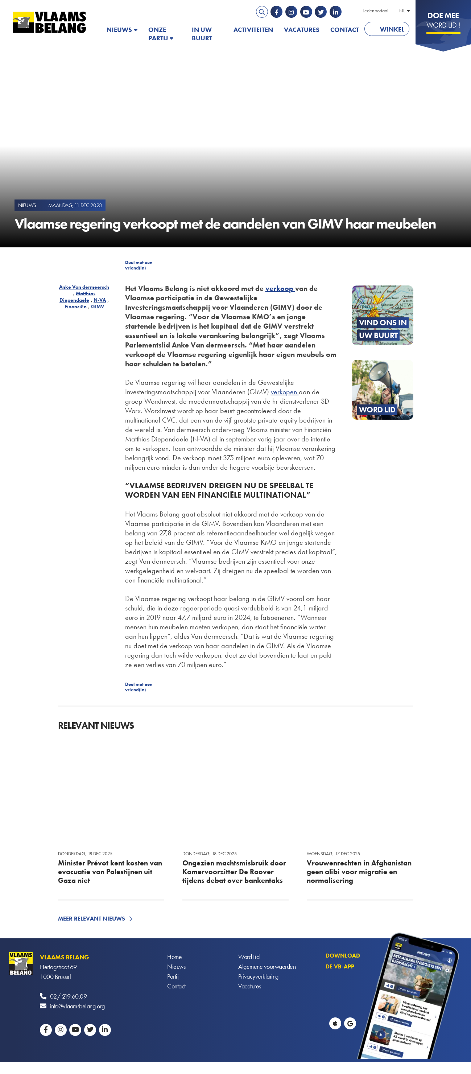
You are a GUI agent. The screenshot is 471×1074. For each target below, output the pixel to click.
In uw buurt (202, 33)
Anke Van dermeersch (84, 287)
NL (402, 10)
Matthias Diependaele (77, 296)
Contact (344, 29)
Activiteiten (253, 29)
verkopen (285, 391)
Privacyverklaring (258, 976)
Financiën (76, 306)
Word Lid (248, 957)
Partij (172, 976)
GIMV (97, 306)
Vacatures (301, 29)
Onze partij (158, 33)
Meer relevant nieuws (91, 918)
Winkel (392, 29)
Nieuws (119, 29)
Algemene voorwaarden (267, 967)
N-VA (100, 300)
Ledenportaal (375, 10)
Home (174, 957)
